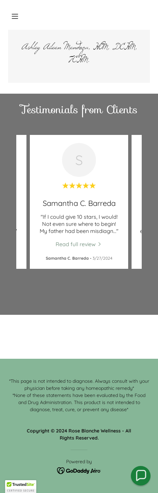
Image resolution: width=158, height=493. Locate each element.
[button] (15, 16)
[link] (79, 56)
